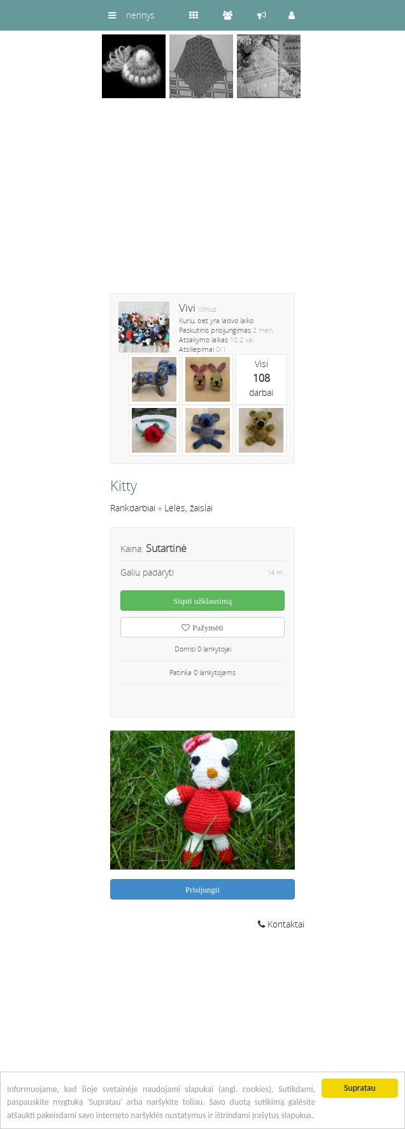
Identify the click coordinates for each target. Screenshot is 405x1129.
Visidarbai (261, 378)
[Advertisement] (202, 204)
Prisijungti (202, 889)
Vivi (187, 307)
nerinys (140, 15)
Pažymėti (202, 627)
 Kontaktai (281, 924)
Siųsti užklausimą (202, 601)
